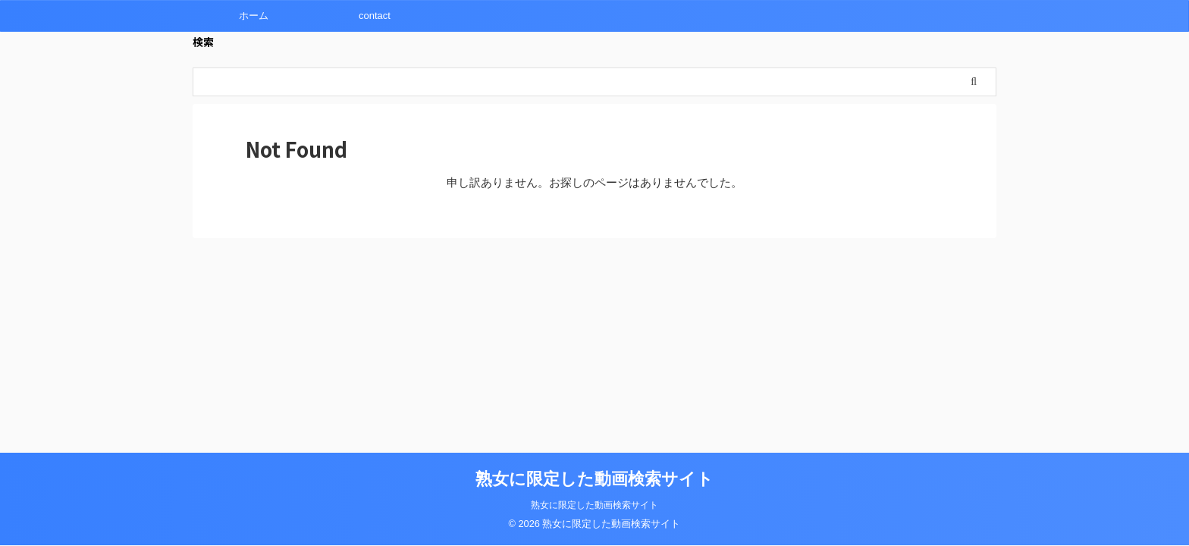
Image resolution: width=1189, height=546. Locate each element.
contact (375, 15)
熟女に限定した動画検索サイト (594, 478)
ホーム (253, 15)
